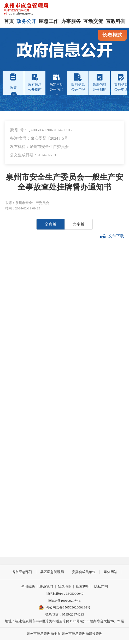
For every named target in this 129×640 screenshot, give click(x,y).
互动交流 (93, 21)
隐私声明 (101, 586)
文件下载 (112, 236)
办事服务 (71, 21)
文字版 (78, 224)
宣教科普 (116, 21)
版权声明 (83, 586)
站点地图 (64, 586)
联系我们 (46, 586)
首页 (9, 21)
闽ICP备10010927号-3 (64, 600)
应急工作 (48, 21)
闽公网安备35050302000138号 (65, 607)
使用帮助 (28, 586)
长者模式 (112, 35)
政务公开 (26, 21)
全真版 (50, 224)
